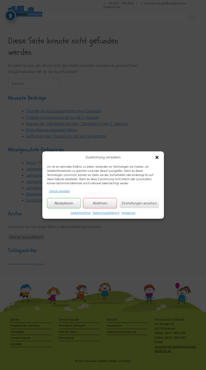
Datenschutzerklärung (106, 213)
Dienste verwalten (59, 191)
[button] (157, 157)
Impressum (128, 213)
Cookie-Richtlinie (80, 213)
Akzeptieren (63, 203)
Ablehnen (100, 203)
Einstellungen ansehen (139, 203)
